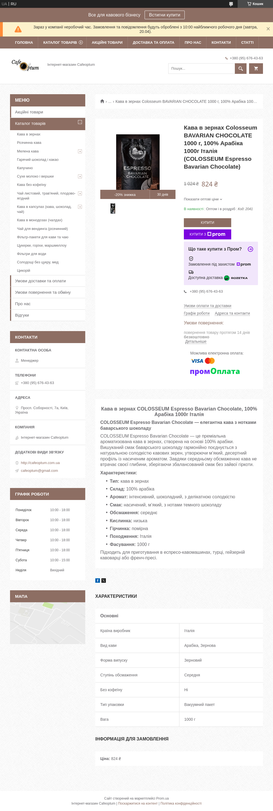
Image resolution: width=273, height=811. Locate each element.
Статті (247, 42)
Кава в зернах (28, 134)
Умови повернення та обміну (43, 292)
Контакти (221, 42)
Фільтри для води (31, 254)
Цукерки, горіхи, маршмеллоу (42, 245)
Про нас (193, 42)
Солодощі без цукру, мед (37, 262)
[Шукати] (241, 68)
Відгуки (22, 315)
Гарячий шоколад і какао (37, 159)
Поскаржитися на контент (138, 803)
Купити (207, 223)
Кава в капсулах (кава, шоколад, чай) (44, 209)
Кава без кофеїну (31, 185)
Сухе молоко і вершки (35, 176)
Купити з (208, 234)
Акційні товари (107, 42)
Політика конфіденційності (181, 803)
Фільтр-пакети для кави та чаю (43, 237)
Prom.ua (162, 798)
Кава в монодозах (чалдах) (39, 220)
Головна (24, 42)
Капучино (25, 168)
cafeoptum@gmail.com (39, 470)
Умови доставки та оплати (40, 280)
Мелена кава (28, 151)
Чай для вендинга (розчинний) (42, 229)
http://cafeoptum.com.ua (40, 463)
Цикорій (23, 270)
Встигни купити (164, 15)
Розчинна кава (29, 142)
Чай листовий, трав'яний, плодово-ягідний (46, 195)
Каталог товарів (60, 42)
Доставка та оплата (153, 42)
